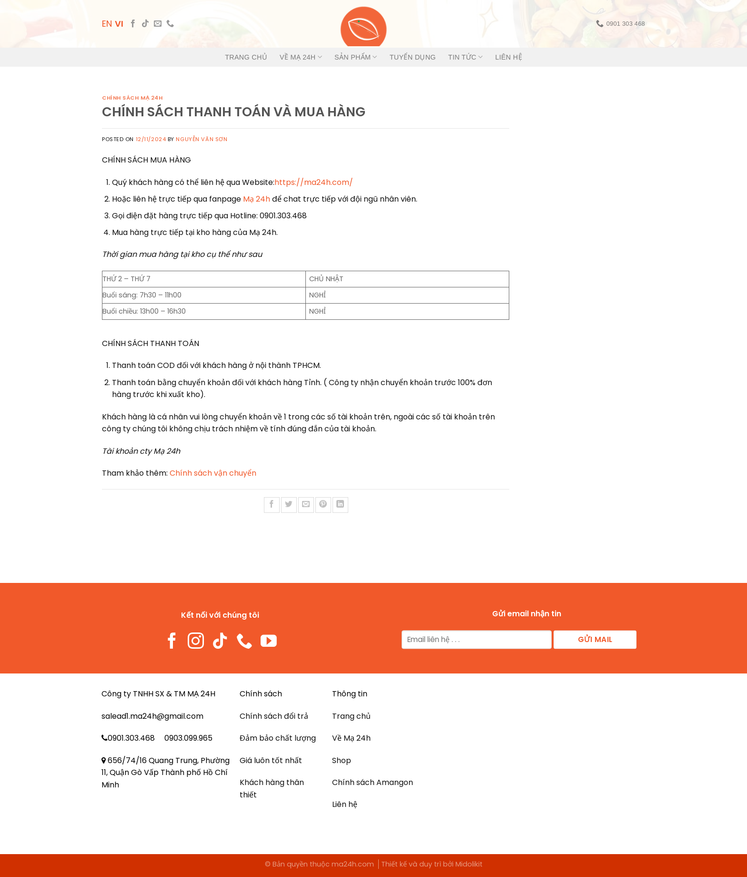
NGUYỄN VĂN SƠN (201, 139)
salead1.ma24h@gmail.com (152, 716)
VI (119, 24)
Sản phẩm (355, 56)
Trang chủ (246, 57)
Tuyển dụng (413, 57)
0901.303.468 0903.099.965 (160, 738)
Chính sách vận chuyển (213, 473)
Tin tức (465, 56)
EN (107, 24)
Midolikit (469, 864)
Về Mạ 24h (301, 56)
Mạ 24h (256, 199)
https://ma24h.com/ (313, 182)
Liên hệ (508, 57)
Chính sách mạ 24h (132, 98)
